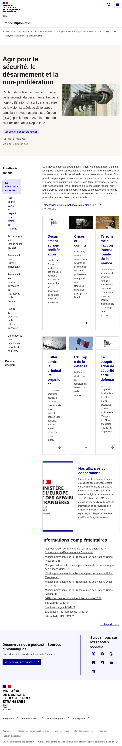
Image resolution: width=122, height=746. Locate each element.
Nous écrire (103, 731)
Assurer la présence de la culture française (13, 318)
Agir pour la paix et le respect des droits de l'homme (79, 31)
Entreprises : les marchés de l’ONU (65, 611)
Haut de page (111, 624)
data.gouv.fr (79, 718)
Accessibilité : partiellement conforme (33, 731)
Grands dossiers (10, 363)
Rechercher (108, 4)
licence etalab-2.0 (107, 742)
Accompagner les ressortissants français (13, 242)
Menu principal (117, 4)
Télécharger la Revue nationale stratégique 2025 (70, 205)
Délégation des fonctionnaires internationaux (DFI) (73, 598)
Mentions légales (62, 731)
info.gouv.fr (9, 718)
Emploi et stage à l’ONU (58, 607)
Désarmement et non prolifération (20, 132)
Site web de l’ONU (55, 602)
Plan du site (8, 731)
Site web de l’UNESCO (58, 616)
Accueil (6, 31)
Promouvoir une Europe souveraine (13, 261)
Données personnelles (84, 731)
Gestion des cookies (12, 736)
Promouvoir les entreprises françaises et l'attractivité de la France (13, 288)
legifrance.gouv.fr (56, 718)
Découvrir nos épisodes (22, 662)
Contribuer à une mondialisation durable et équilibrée (13, 343)
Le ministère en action (43, 31)
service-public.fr (31, 718)
